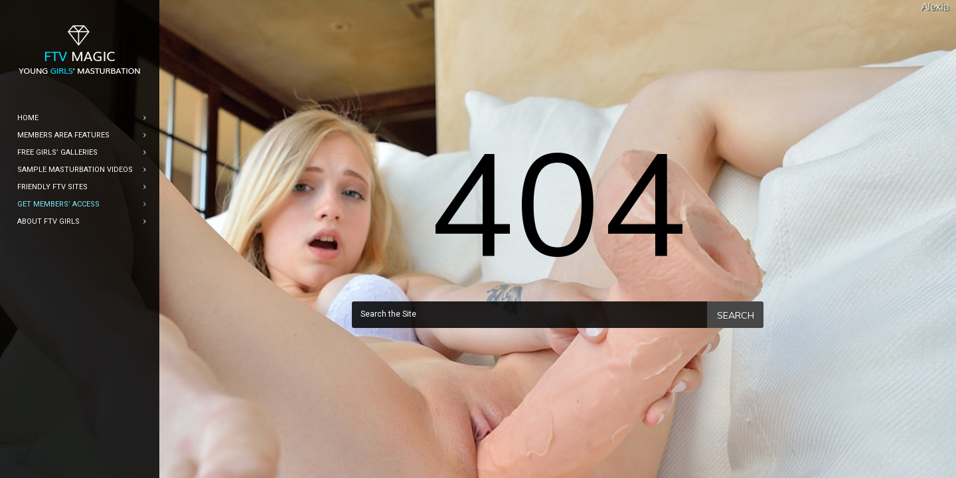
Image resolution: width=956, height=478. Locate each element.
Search (735, 315)
